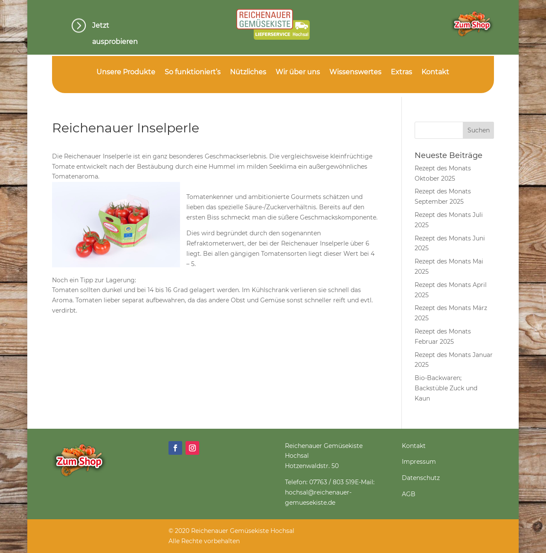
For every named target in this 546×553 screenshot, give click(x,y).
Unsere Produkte (125, 72)
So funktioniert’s (193, 72)
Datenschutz (421, 478)
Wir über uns (298, 72)
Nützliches (248, 72)
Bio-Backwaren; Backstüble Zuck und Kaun (446, 388)
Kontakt (435, 72)
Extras (401, 72)
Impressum (419, 461)
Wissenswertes (355, 72)
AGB (408, 494)
